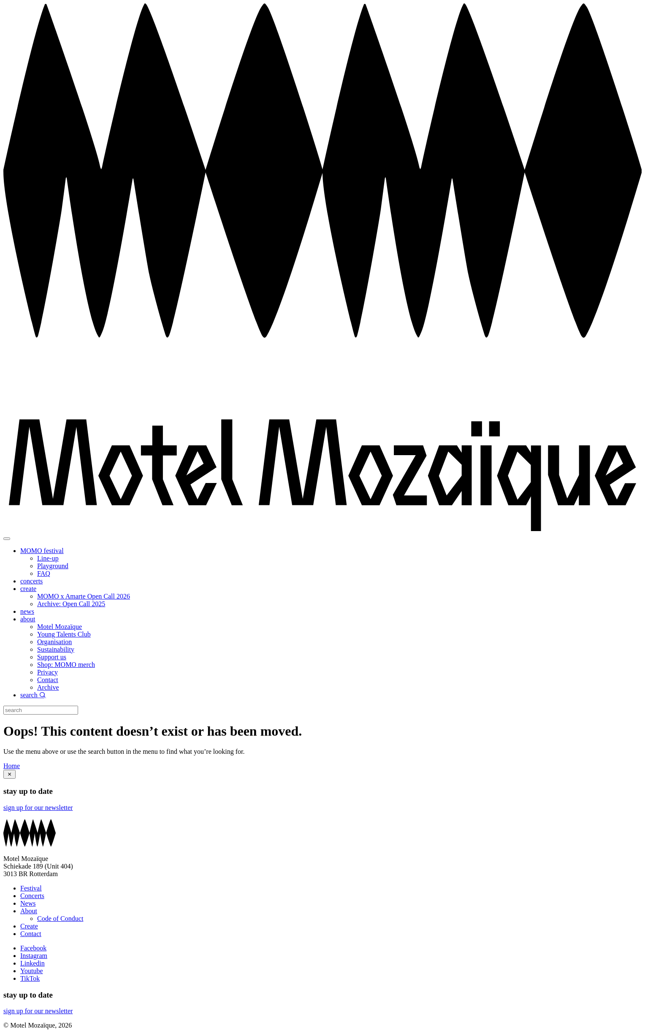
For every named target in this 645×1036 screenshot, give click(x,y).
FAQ (43, 573)
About (28, 911)
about (27, 619)
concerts (31, 581)
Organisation (54, 641)
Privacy (47, 672)
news (27, 611)
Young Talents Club (64, 634)
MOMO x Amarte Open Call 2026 (83, 596)
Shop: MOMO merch (66, 664)
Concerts (32, 895)
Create (29, 926)
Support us (51, 657)
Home (11, 765)
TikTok (30, 978)
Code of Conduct (60, 918)
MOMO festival (42, 550)
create (28, 588)
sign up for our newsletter (38, 807)
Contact (47, 679)
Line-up (48, 558)
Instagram (33, 955)
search (33, 695)
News (27, 903)
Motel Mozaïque (59, 626)
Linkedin (32, 963)
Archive (48, 687)
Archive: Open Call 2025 (71, 603)
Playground (52, 565)
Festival (31, 888)
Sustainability (55, 649)
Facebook (33, 948)
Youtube (31, 970)
